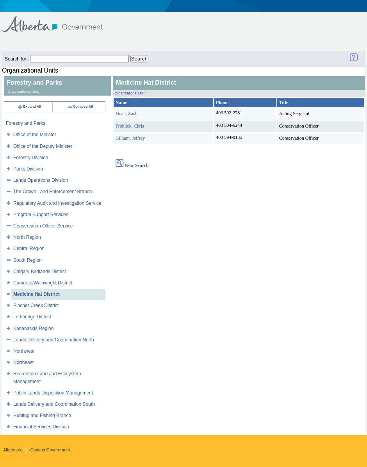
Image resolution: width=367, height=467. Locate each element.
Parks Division (28, 169)
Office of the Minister (34, 134)
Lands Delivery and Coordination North (53, 340)
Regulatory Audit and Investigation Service (57, 203)
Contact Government (50, 449)
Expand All (29, 106)
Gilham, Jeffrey (130, 138)
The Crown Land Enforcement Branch (52, 191)
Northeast (23, 362)
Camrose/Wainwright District (42, 283)
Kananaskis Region (33, 328)
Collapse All (80, 106)
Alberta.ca (13, 449)
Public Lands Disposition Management (53, 393)
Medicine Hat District (36, 294)
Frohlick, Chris (130, 126)
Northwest (23, 351)
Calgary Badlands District (39, 271)
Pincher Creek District (36, 305)
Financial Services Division (41, 427)
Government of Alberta (59, 20)
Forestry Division (30, 157)
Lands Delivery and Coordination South (54, 404)
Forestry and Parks (25, 123)
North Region (27, 237)
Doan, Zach (126, 113)
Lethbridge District (32, 317)
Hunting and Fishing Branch (42, 415)
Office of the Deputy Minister (42, 146)
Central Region (29, 248)
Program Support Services (40, 214)
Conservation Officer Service (43, 226)
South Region (27, 260)
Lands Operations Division (40, 180)
